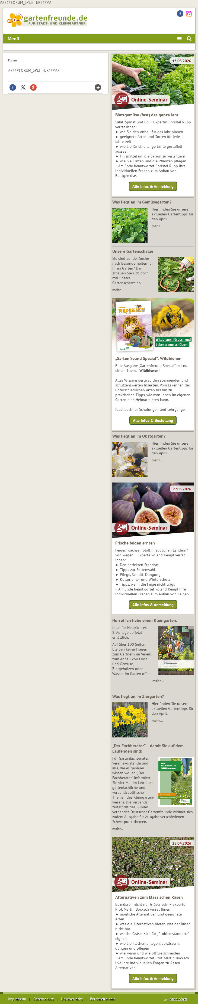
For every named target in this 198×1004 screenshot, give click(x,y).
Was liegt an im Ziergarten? (138, 696)
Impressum (17, 998)
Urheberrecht (72, 998)
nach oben (178, 998)
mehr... (117, 828)
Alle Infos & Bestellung (153, 420)
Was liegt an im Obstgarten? (138, 436)
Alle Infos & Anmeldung (153, 186)
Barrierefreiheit (102, 998)
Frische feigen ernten (135, 543)
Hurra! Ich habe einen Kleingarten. (144, 620)
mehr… (157, 226)
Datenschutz (43, 998)
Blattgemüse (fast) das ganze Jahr (146, 114)
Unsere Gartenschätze (132, 251)
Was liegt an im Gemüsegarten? (141, 202)
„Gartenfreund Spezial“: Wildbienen (148, 358)
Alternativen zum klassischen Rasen (149, 897)
